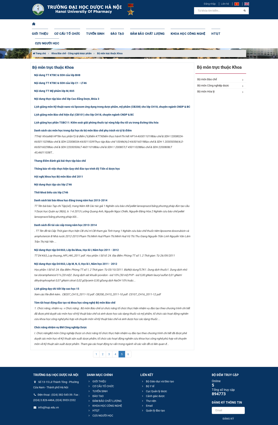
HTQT (208, 24)
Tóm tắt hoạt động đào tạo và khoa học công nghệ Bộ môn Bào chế (74, 283)
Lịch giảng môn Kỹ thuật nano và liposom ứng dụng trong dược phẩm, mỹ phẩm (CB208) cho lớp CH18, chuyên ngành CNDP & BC (112, 87)
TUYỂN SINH (96, 24)
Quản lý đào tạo (153, 391)
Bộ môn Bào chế (220, 60)
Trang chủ (39, 34)
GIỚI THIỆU (45, 24)
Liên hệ (225, 3)
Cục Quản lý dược (154, 371)
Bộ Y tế (147, 366)
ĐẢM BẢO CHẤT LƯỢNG (145, 24)
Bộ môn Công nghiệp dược (220, 66)
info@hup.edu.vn (46, 388)
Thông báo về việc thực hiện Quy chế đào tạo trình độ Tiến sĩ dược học (77, 149)
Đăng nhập (210, 3)
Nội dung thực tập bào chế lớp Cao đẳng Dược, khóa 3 (66, 79)
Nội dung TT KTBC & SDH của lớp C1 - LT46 (60, 63)
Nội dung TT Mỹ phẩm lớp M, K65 (54, 71)
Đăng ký (228, 399)
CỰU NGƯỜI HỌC (230, 24)
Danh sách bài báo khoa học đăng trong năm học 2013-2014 (70, 181)
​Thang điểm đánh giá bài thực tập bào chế (60, 141)
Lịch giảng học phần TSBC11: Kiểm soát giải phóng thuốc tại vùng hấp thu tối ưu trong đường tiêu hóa (96, 103)
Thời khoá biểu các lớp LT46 (51, 173)
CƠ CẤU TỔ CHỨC (70, 24)
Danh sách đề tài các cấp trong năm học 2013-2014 (65, 205)
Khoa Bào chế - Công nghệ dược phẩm (72, 34)
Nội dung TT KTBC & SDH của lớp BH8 (57, 55)
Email (147, 386)
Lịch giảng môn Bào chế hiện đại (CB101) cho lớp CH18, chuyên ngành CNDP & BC (84, 95)
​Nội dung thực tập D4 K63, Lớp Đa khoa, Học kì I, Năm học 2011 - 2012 (76, 230)
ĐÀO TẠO (117, 24)
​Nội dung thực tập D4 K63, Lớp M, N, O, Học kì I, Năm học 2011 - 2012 (75, 244)
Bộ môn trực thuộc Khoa (109, 34)
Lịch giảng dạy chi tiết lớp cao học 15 (56, 269)
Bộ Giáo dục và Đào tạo (157, 362)
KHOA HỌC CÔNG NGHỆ (182, 24)
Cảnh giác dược (153, 376)
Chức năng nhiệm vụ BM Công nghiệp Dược (60, 308)
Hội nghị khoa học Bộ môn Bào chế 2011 (58, 157)
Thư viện (148, 381)
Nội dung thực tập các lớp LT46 (53, 165)
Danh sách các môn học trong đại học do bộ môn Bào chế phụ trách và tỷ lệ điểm (83, 111)
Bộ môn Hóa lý (220, 72)
